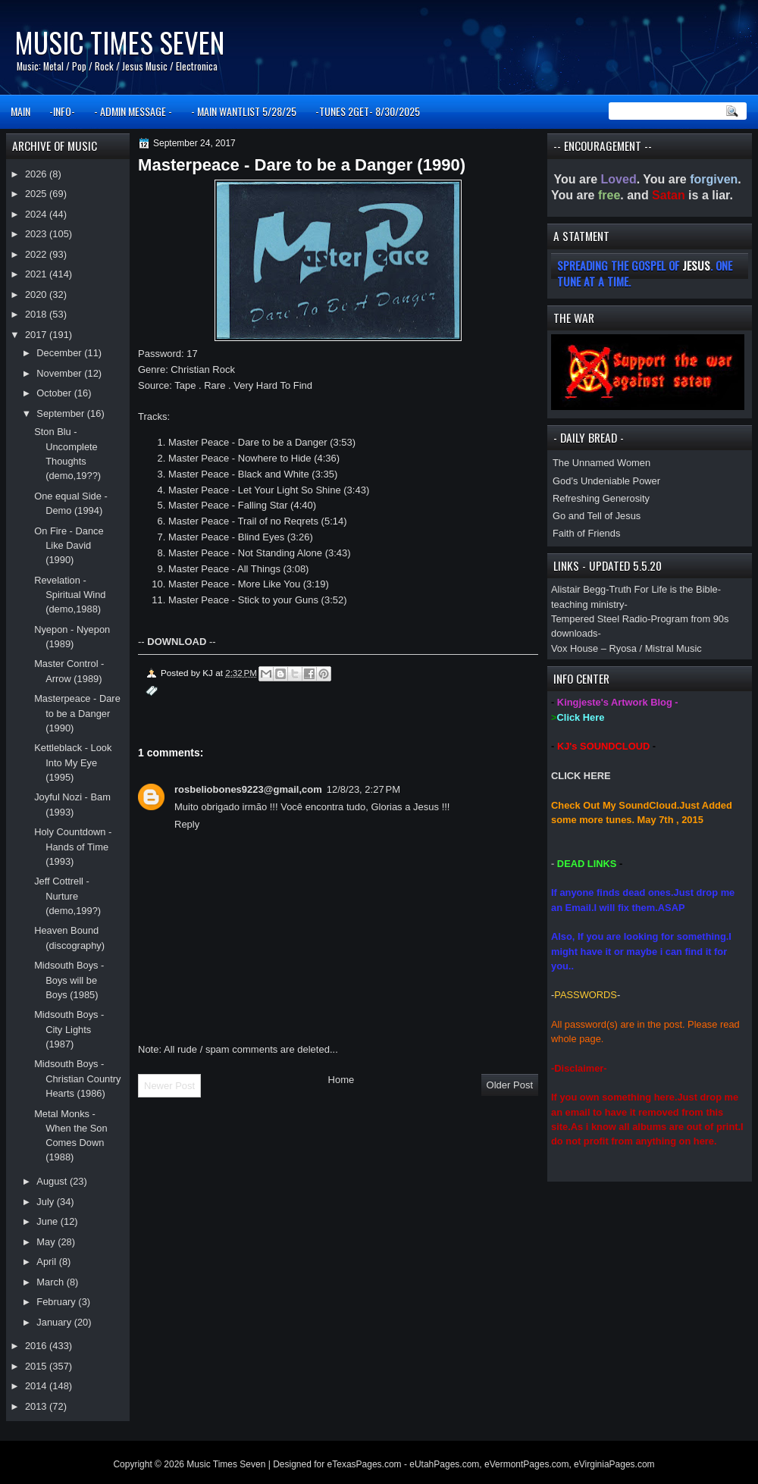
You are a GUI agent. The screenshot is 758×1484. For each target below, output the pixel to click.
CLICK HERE (581, 775)
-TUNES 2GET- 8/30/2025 (367, 111)
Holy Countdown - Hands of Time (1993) (72, 846)
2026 (37, 174)
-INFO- (62, 111)
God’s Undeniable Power (606, 481)
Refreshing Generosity (601, 498)
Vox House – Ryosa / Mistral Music (626, 648)
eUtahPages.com (444, 1464)
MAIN (20, 111)
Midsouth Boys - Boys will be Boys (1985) (69, 980)
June (48, 1221)
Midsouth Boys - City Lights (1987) (69, 1029)
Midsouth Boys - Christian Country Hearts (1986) (77, 1078)
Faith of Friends (586, 533)
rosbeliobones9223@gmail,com (248, 789)
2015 (37, 1366)
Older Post (510, 1085)
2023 (37, 234)
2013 (37, 1406)
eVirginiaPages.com (614, 1464)
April (47, 1261)
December (60, 352)
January (55, 1322)
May (47, 1242)
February (57, 1301)
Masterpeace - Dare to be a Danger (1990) (77, 713)
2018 (37, 314)
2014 (37, 1386)
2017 (37, 334)
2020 (37, 294)
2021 (37, 274)
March (51, 1282)
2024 (37, 214)
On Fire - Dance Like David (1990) (68, 545)
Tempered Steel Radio (599, 619)
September (61, 413)
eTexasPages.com (364, 1464)
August (53, 1181)
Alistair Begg (578, 589)
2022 (37, 254)
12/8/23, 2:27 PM (363, 789)
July (46, 1201)
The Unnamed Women (601, 462)
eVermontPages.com (526, 1464)
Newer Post (169, 1085)
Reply (186, 824)
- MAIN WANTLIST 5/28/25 (243, 111)
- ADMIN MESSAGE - (133, 111)
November (60, 373)
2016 (37, 1345)
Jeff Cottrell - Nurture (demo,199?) (67, 895)
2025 (37, 193)
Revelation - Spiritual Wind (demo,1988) (69, 595)
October (55, 393)
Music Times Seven (119, 42)
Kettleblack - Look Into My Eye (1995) (72, 762)
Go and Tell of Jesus (597, 515)
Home (341, 1079)
